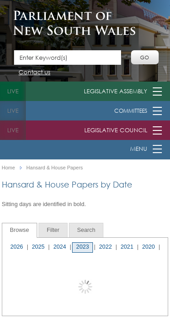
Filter (53, 230)
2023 (82, 247)
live (13, 91)
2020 (148, 247)
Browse (19, 230)
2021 (127, 247)
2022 (105, 247)
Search (86, 230)
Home (8, 167)
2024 (59, 247)
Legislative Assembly (115, 91)
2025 (38, 247)
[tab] (19, 230)
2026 (16, 247)
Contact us (34, 73)
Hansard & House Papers (54, 167)
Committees (130, 111)
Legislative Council (115, 130)
